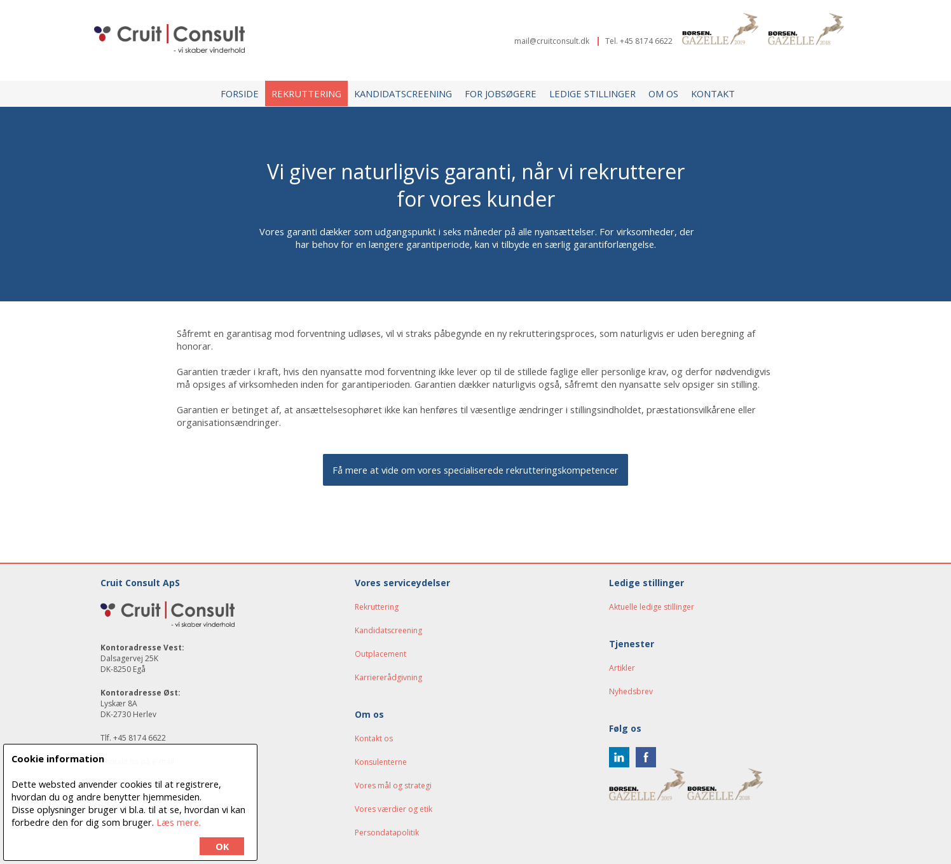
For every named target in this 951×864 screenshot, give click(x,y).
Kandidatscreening (403, 93)
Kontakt (713, 93)
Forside (240, 93)
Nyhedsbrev (631, 691)
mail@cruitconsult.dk (551, 41)
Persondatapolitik (387, 832)
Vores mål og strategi (393, 785)
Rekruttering (306, 93)
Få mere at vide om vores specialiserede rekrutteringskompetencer (475, 469)
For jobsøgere (501, 93)
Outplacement (380, 653)
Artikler (622, 667)
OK (222, 846)
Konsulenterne (381, 762)
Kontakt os (374, 738)
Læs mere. (178, 822)
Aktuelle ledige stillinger (651, 606)
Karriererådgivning (388, 677)
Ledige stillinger (592, 93)
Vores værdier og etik (393, 809)
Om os (663, 93)
